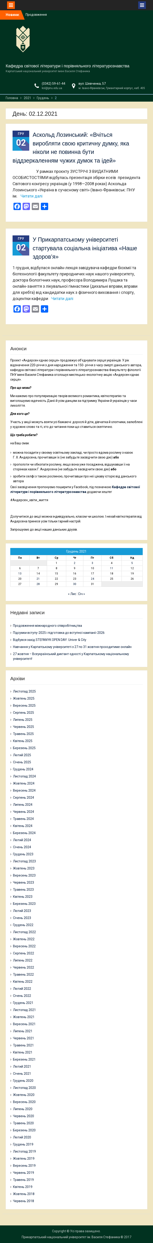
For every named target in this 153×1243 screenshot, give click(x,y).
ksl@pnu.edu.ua (52, 88)
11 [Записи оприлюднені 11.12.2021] (111, 568)
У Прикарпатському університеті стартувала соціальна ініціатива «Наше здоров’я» (85, 248)
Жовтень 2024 (23, 783)
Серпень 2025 (23, 712)
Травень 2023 (23, 889)
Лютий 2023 (22, 911)
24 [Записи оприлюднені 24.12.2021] (92, 578)
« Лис (72, 594)
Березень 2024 (24, 833)
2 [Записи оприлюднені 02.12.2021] (74, 563)
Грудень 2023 (23, 854)
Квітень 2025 (22, 741)
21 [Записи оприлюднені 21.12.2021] (38, 578)
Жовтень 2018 (23, 1194)
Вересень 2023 (24, 875)
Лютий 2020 (22, 1137)
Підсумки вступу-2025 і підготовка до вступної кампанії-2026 (59, 633)
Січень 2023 (22, 918)
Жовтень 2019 (23, 1158)
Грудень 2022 (23, 925)
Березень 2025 (24, 748)
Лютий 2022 (22, 988)
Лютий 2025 (22, 755)
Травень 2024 (23, 819)
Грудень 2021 (23, 1003)
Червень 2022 (23, 967)
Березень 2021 (24, 1059)
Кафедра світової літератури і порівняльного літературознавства (67, 66)
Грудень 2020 (23, 1080)
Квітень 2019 (22, 1187)
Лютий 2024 (22, 840)
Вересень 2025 (24, 705)
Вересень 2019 (24, 1165)
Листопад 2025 (24, 691)
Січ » (81, 594)
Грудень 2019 (23, 1144)
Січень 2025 (22, 762)
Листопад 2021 (24, 1010)
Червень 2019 (23, 1173)
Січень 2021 (22, 1073)
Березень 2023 (24, 904)
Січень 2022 (22, 996)
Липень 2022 (22, 960)
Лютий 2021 (22, 1066)
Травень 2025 (23, 734)
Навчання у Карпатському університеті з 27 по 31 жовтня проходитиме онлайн (72, 647)
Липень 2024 (22, 804)
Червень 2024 (23, 812)
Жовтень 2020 (23, 1095)
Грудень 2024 (23, 769)
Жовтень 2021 (23, 1017)
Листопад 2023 (24, 861)
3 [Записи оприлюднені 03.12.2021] (92, 563)
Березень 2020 (24, 1130)
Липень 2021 (22, 1031)
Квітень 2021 (22, 1052)
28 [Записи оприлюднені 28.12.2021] (38, 584)
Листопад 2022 (24, 932)
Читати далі (31, 196)
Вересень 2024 (24, 790)
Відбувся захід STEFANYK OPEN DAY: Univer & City (49, 640)
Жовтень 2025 (23, 698)
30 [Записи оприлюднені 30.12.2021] (74, 584)
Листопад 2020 (24, 1088)
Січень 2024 (22, 847)
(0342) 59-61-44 (53, 83)
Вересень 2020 (24, 1102)
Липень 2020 (22, 1109)
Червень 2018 (23, 1201)
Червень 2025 (23, 727)
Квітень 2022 (22, 981)
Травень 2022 (23, 974)
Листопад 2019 (24, 1151)
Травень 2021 (23, 1045)
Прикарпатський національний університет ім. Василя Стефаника (71, 1237)
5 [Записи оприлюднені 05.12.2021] (132, 563)
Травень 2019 (23, 1180)
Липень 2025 (22, 720)
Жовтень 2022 (23, 939)
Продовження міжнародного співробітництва (47, 625)
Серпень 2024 (23, 797)
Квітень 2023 (22, 896)
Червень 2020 (23, 1116)
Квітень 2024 (22, 826)
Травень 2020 (23, 1123)
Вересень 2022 (24, 946)
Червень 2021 (23, 1038)
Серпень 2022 (23, 953)
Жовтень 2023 (23, 868)
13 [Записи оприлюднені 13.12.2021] (19, 573)
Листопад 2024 (24, 776)
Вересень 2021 (24, 1024)
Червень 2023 (23, 882)
